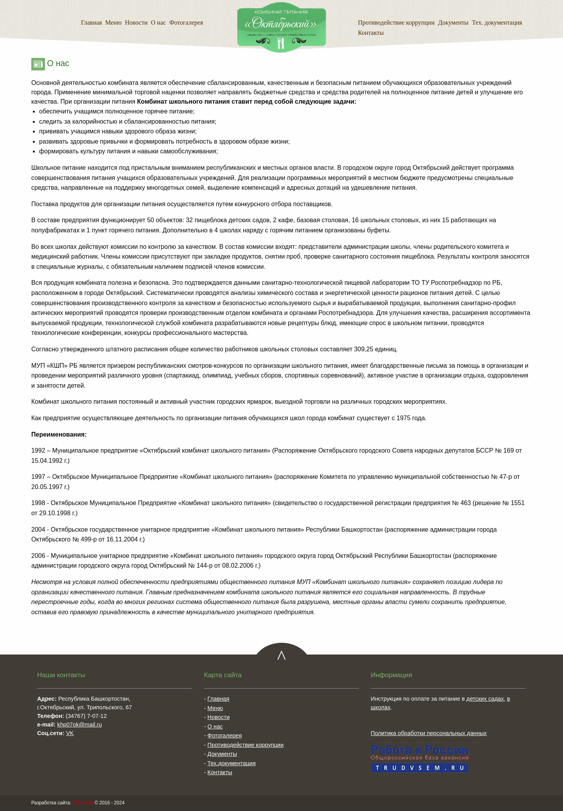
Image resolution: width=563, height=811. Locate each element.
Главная (91, 22)
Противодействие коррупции (396, 22)
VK (70, 733)
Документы (453, 22)
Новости (136, 22)
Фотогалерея (186, 22)
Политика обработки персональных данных (429, 733)
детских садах (485, 699)
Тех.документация (232, 763)
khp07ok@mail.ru (79, 724)
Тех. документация (497, 22)
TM (82, 803)
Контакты (371, 32)
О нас (158, 22)
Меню (113, 22)
